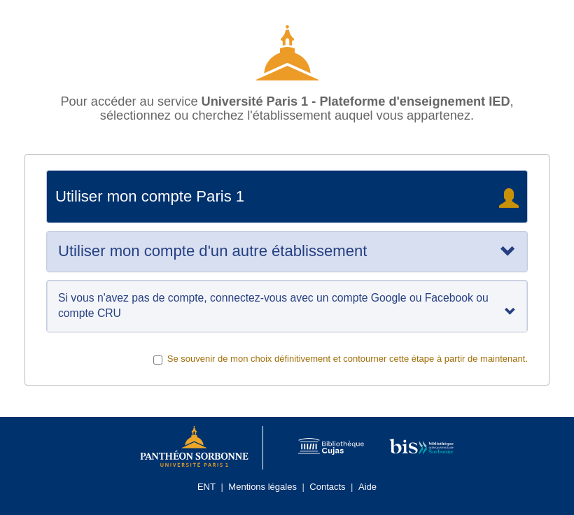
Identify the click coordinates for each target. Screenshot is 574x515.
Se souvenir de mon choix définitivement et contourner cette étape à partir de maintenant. (340, 359)
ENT (206, 486)
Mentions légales (262, 486)
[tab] (287, 251)
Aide (367, 486)
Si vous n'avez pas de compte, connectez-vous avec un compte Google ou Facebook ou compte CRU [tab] (287, 305)
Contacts (327, 486)
